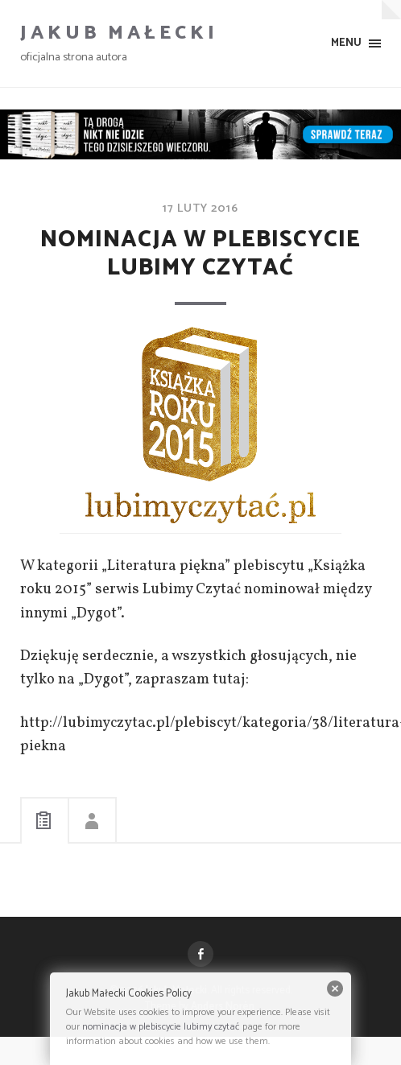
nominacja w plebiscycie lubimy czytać (161, 1026)
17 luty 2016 (200, 208)
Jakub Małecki (119, 33)
